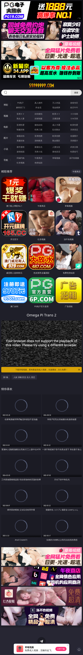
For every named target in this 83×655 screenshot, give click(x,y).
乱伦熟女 (56, 129)
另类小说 (38, 151)
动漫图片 (74, 136)
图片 (6, 137)
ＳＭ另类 (74, 118)
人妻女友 (56, 147)
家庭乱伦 (38, 147)
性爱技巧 (74, 151)
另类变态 (74, 129)
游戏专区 (74, 102)
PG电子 (20, 102)
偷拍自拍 (38, 125)
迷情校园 (20, 151)
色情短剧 (38, 162)
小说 (6, 148)
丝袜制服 (38, 118)
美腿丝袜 (20, 140)
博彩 (6, 104)
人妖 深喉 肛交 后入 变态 (24, 377)
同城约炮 (20, 158)
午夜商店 (38, 158)
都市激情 (20, 147)
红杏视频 (20, 162)
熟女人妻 (20, 118)
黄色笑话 (56, 151)
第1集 (5, 377)
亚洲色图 (38, 136)
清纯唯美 (38, 140)
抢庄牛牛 (74, 107)
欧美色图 (56, 136)
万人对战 (56, 102)
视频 (6, 115)
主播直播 (56, 118)
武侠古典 (74, 147)
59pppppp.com (41, 85)
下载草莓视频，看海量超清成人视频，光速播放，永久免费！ (47, 369)
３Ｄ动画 (74, 114)
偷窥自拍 (20, 136)
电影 (6, 126)
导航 (6, 160)
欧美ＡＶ (56, 114)
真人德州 (38, 102)
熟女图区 (56, 140)
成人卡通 (56, 125)
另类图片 (74, 140)
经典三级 (38, 129)
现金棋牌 (56, 107)
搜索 (76, 92)
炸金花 (38, 107)
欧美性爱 (74, 125)
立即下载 (61, 649)
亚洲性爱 (20, 125)
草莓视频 (56, 158)
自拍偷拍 (38, 114)
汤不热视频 (74, 158)
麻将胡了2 (20, 107)
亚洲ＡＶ (20, 114)
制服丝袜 (20, 129)
